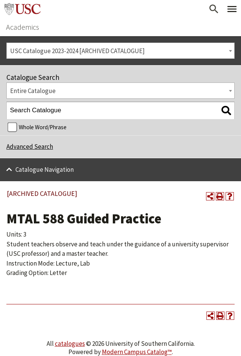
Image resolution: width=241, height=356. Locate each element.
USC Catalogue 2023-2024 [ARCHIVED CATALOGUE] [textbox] (77, 51)
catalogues (70, 343)
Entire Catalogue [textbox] (33, 91)
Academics (22, 27)
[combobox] (120, 51)
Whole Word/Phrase (43, 127)
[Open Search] (214, 9)
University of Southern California (23, 9)
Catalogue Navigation (44, 169)
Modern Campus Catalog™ (137, 352)
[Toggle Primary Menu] (232, 9)
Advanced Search (29, 146)
